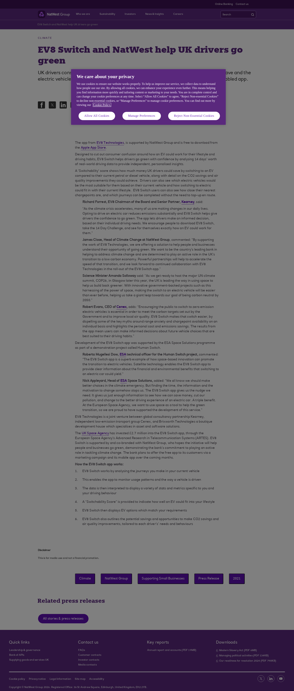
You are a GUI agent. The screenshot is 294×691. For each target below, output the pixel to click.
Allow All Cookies (97, 115)
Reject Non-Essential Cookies (194, 115)
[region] (148, 97)
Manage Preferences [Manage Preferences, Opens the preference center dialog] (141, 115)
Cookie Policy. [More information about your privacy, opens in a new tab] (102, 104)
